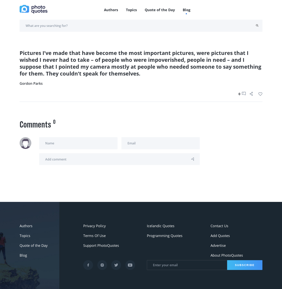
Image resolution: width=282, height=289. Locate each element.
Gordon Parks (31, 83)
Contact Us (219, 225)
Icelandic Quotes (160, 225)
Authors (111, 9)
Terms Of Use (94, 235)
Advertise (218, 245)
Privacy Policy (94, 225)
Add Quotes (220, 235)
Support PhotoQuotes (101, 245)
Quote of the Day (160, 9)
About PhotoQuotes (227, 255)
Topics (131, 9)
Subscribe (245, 265)
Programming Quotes (165, 235)
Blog (186, 9)
